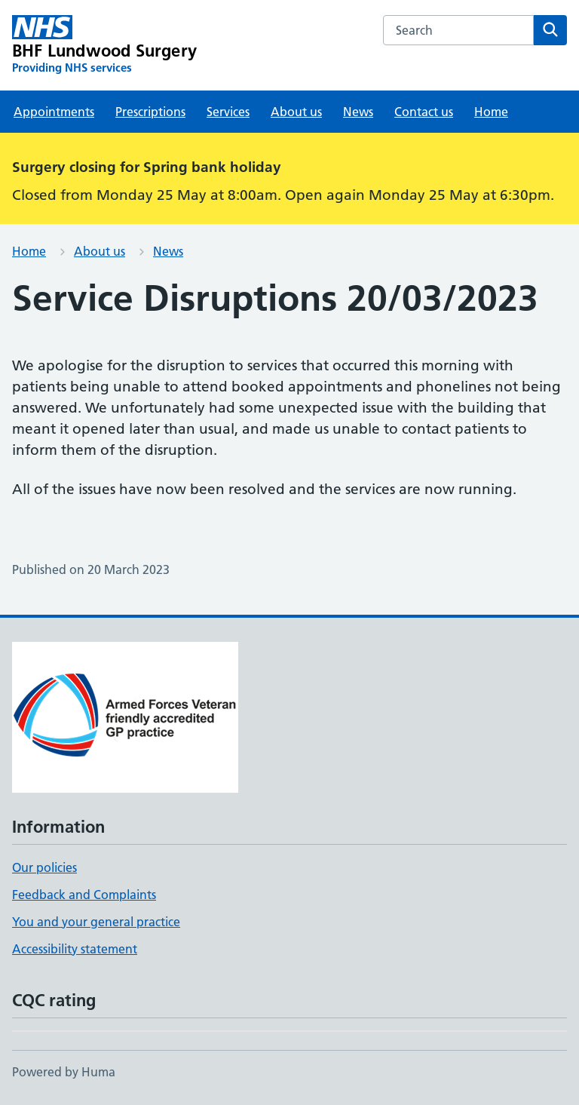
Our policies (44, 867)
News (358, 111)
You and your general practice (96, 921)
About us (296, 111)
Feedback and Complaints (84, 894)
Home (491, 111)
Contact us (423, 111)
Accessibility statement (74, 948)
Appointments (54, 111)
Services (228, 111)
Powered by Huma (63, 1071)
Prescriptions (150, 111)
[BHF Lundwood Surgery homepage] (104, 45)
